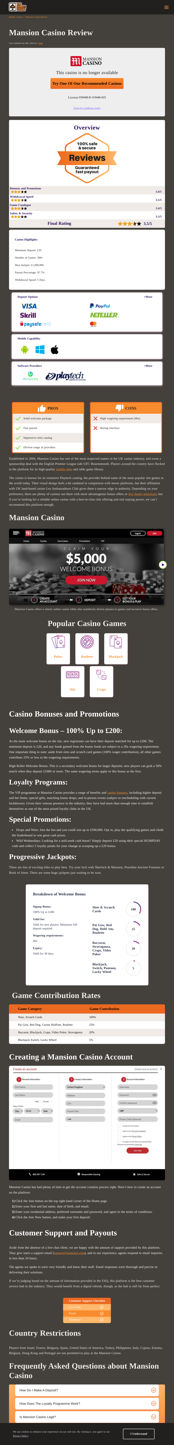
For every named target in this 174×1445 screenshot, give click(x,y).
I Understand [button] (138, 1433)
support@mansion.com (69, 1253)
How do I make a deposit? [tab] (38, 1390)
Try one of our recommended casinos (87, 83)
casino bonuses (117, 792)
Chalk (40, 43)
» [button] (163, 565)
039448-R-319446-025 (92, 97)
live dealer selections (142, 494)
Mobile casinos (16, 17)
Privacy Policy (20, 1436)
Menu (166, 7)
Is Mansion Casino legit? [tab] (37, 1417)
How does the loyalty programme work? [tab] (49, 1403)
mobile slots (64, 469)
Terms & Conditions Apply (87, 108)
